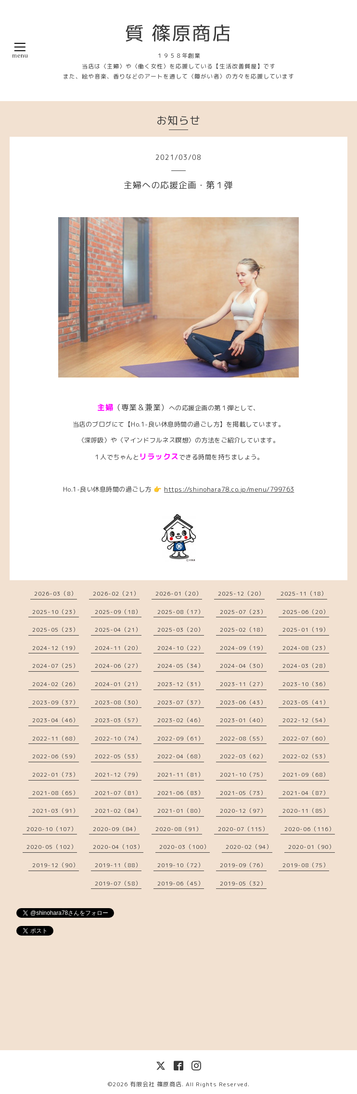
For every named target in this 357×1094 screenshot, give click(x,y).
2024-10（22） (180, 648)
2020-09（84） (116, 829)
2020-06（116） (309, 829)
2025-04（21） (118, 629)
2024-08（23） (305, 648)
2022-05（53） (118, 756)
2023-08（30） (118, 702)
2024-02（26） (55, 684)
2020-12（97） (243, 811)
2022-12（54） (305, 720)
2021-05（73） (243, 793)
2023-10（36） (305, 684)
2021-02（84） (118, 811)
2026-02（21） (116, 593)
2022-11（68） (55, 738)
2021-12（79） (118, 774)
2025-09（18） (118, 612)
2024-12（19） (55, 648)
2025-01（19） (305, 629)
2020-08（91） (178, 829)
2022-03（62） (243, 756)
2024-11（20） (118, 648)
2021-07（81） (118, 793)
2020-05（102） (51, 847)
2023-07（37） (180, 702)
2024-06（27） (118, 666)
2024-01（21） (118, 684)
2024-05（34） (180, 666)
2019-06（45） (180, 883)
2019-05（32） (243, 883)
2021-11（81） (180, 774)
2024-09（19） (243, 648)
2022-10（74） (118, 738)
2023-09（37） (55, 702)
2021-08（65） (55, 793)
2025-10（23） (55, 612)
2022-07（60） (305, 738)
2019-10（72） (180, 865)
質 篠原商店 (178, 33)
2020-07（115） (243, 829)
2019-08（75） (305, 865)
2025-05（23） (55, 629)
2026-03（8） (55, 593)
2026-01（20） (178, 593)
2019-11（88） (118, 865)
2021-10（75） (243, 774)
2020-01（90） (311, 847)
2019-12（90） (55, 865)
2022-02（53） (305, 756)
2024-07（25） (55, 666)
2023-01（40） (243, 720)
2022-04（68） (180, 756)
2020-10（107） (51, 829)
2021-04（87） (305, 793)
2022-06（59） (55, 756)
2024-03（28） (305, 666)
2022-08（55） (243, 738)
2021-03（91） (55, 811)
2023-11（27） (243, 684)
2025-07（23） (243, 612)
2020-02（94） (249, 847)
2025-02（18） (243, 629)
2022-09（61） (180, 738)
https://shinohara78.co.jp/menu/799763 (229, 489)
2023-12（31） (180, 684)
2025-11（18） (303, 593)
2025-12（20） (241, 593)
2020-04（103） (118, 847)
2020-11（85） (305, 811)
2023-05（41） (305, 702)
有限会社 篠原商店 (156, 1084)
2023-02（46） (180, 720)
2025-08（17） (180, 612)
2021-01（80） (180, 811)
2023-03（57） (118, 720)
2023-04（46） (55, 720)
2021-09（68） (305, 774)
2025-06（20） (305, 612)
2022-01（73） (55, 774)
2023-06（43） (243, 702)
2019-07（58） (118, 883)
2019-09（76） (243, 865)
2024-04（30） (243, 666)
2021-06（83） (180, 793)
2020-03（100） (184, 847)
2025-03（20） (180, 629)
